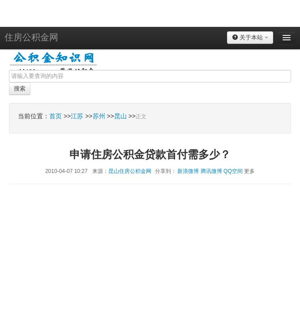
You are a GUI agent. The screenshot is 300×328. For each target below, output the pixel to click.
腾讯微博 (211, 171)
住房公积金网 (31, 37)
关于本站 (250, 37)
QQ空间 (233, 171)
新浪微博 (188, 171)
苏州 (99, 116)
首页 (55, 116)
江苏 (77, 116)
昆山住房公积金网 (129, 171)
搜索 (20, 88)
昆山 (120, 116)
